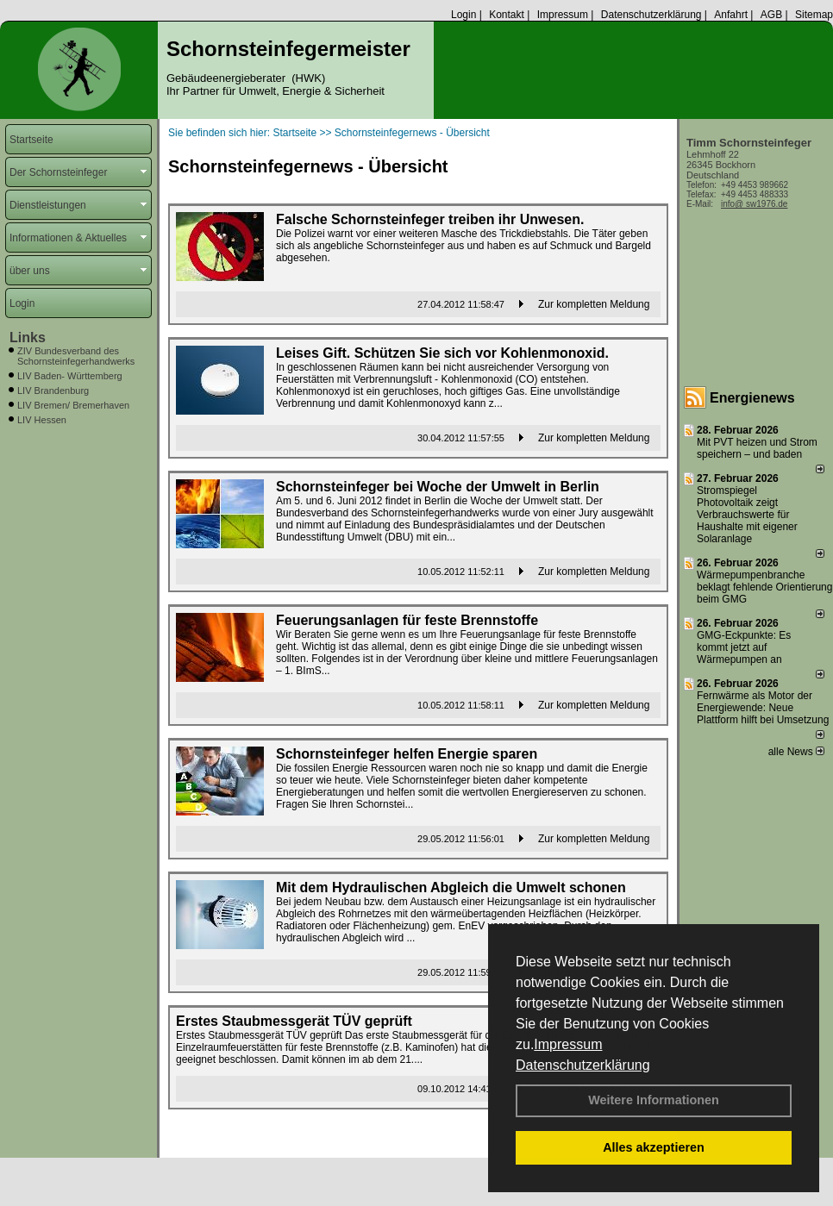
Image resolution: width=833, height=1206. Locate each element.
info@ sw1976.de (754, 204)
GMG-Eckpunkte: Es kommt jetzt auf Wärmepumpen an (744, 647)
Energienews (752, 398)
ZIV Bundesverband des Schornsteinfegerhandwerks (76, 356)
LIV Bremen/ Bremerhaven (73, 405)
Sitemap (814, 15)
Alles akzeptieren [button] (654, 1147)
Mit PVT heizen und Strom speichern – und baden (757, 448)
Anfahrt (731, 15)
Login (463, 15)
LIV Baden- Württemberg (69, 376)
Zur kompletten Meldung (593, 304)
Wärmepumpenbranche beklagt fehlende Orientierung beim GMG (764, 587)
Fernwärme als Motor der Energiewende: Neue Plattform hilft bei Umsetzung (763, 708)
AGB (771, 15)
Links (27, 337)
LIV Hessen (41, 420)
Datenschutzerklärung (583, 1065)
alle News (796, 752)
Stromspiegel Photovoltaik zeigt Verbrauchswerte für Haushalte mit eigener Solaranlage (747, 514)
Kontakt (506, 15)
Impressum (568, 1044)
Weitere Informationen (653, 1100)
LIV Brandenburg (53, 390)
